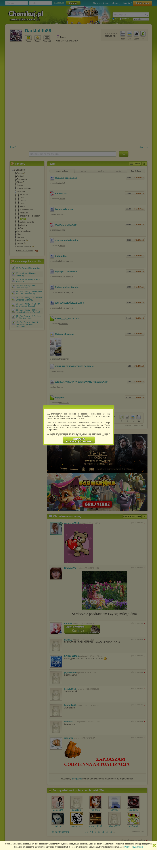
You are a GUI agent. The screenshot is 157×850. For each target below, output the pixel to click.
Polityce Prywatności (133, 847)
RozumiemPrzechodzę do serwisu (79, 440)
